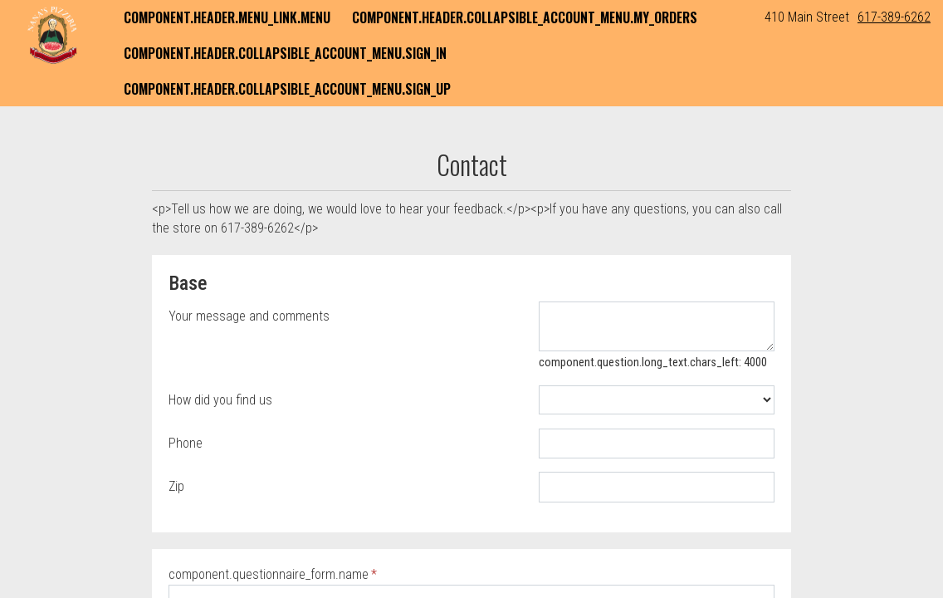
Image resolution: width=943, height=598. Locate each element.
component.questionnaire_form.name (269, 574)
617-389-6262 (894, 17)
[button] (52, 35)
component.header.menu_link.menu (227, 17)
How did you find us (220, 400)
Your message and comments (249, 316)
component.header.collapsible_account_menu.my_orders (524, 17)
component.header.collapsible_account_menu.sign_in (285, 53)
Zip (176, 486)
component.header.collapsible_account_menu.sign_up (287, 89)
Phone (186, 443)
